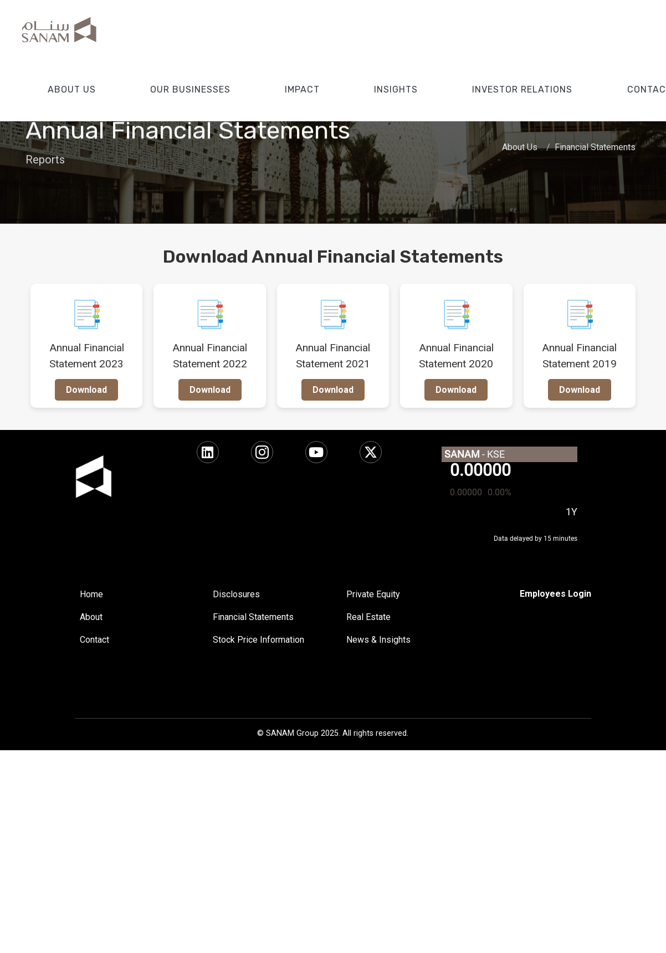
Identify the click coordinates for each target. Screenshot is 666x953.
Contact (94, 639)
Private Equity (373, 594)
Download (86, 390)
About (91, 617)
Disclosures (236, 594)
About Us (519, 147)
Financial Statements (595, 147)
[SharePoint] (555, 594)
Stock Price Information (258, 639)
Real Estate (368, 617)
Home (91, 594)
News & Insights (378, 639)
